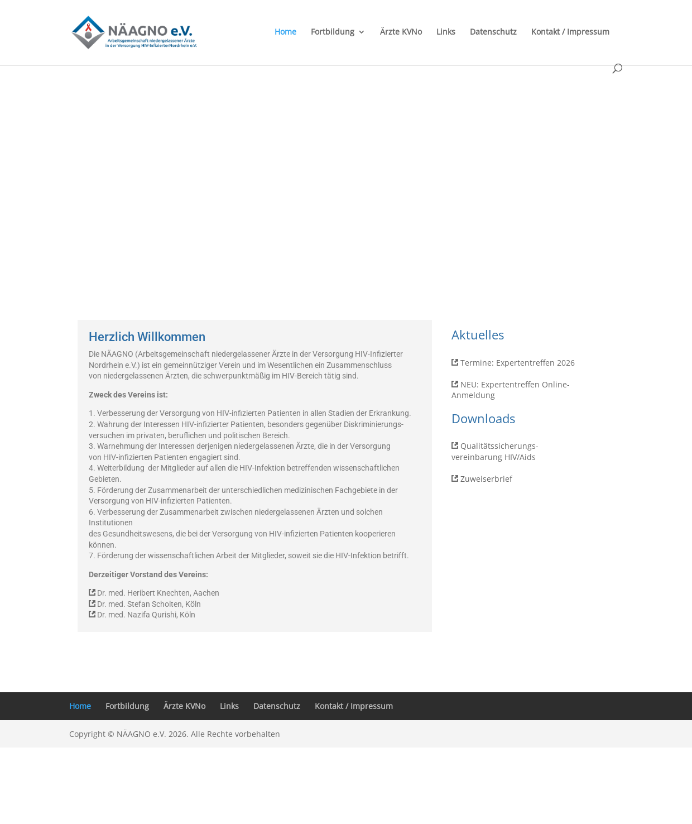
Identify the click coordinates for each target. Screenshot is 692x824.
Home (285, 32)
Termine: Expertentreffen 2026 (517, 362)
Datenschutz (493, 32)
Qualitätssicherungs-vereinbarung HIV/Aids (495, 451)
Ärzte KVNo (401, 32)
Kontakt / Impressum (570, 32)
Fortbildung (332, 32)
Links (445, 32)
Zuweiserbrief (486, 478)
